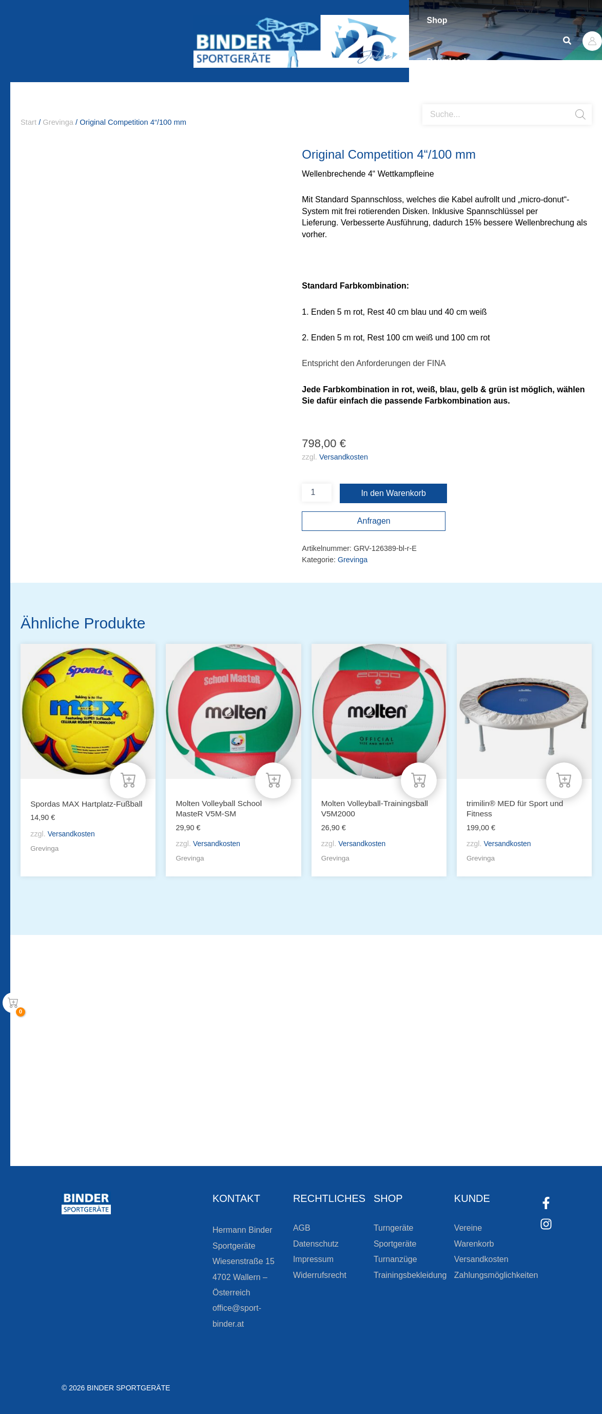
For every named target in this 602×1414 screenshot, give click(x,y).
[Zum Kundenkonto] (358, 1129)
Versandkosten (343, 457)
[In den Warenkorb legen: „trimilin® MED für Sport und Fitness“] (564, 779)
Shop (440, 20)
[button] (567, 41)
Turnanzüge (395, 1259)
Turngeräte (394, 1228)
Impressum (313, 1259)
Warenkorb (474, 1243)
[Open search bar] (427, 100)
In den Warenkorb (393, 493)
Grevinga (58, 122)
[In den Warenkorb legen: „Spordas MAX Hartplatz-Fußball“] (128, 779)
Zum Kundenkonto (410, 1129)
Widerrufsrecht (319, 1275)
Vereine (468, 1228)
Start (28, 122)
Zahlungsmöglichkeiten (496, 1275)
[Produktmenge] (317, 493)
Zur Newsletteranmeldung (177, 1129)
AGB (301, 1228)
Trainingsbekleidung (410, 1275)
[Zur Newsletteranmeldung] (108, 1129)
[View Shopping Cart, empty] (13, 1002)
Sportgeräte (395, 1243)
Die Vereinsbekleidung (429, 1092)
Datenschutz (316, 1243)
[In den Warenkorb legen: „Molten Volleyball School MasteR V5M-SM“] (273, 779)
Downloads (451, 61)
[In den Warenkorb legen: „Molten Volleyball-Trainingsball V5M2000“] (419, 779)
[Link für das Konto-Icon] (592, 41)
